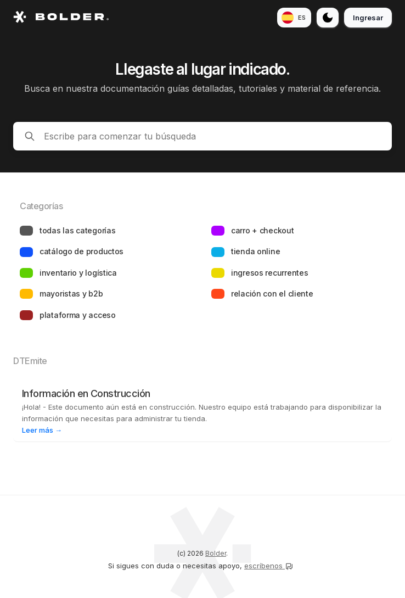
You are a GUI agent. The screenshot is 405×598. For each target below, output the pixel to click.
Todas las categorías (77, 230)
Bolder (215, 553)
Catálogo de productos (81, 251)
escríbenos (269, 565)
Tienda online (255, 251)
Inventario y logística (78, 272)
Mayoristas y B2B (71, 293)
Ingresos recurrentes (269, 272)
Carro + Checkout (262, 230)
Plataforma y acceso (78, 315)
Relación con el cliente (272, 293)
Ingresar (368, 17)
